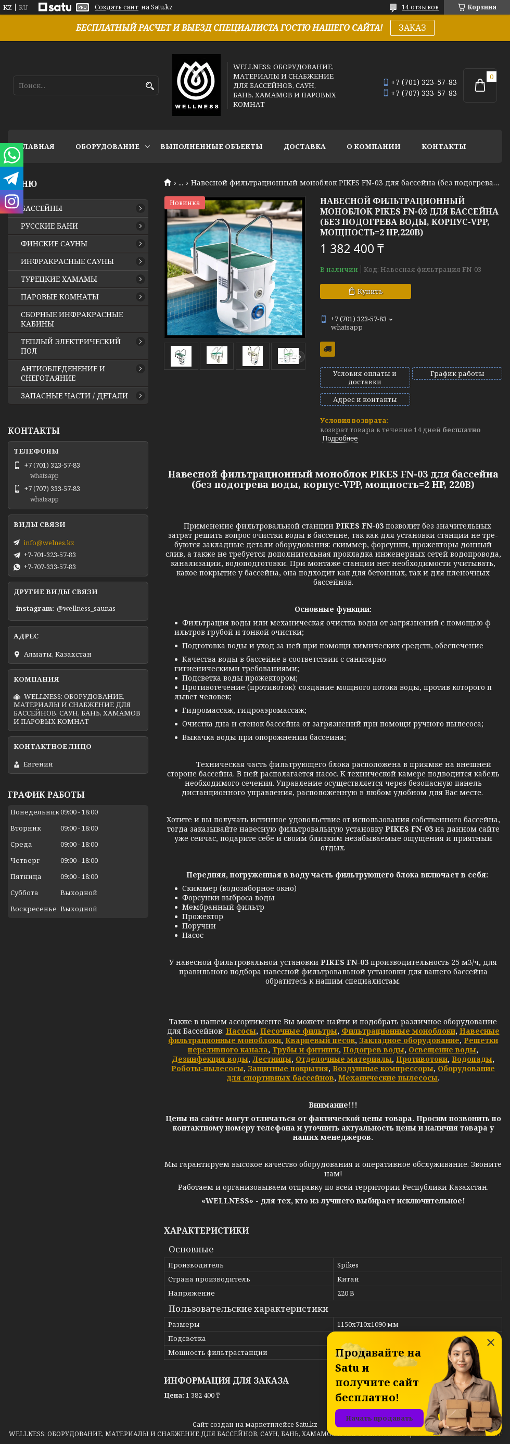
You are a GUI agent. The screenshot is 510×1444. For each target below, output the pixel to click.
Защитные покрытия (288, 1068)
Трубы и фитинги (305, 1049)
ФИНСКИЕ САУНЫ (54, 243)
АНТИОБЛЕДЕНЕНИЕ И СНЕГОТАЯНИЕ (63, 373)
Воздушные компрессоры (383, 1068)
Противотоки (422, 1059)
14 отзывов (420, 7)
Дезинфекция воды (210, 1059)
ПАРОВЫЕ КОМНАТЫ (60, 297)
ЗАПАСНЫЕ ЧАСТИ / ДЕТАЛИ (74, 395)
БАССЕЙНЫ (41, 208)
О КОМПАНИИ (374, 146)
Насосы (241, 1031)
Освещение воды (442, 1049)
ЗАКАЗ (412, 27)
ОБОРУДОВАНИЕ (107, 146)
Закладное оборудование (409, 1040)
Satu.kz (306, 1424)
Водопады (472, 1059)
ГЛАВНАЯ (36, 146)
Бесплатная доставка (327, 349)
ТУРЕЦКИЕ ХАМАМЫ (59, 279)
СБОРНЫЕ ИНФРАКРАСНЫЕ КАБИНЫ (72, 319)
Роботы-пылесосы (207, 1068)
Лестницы (271, 1059)
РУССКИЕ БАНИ (49, 226)
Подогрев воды (373, 1049)
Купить (370, 291)
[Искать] (150, 86)
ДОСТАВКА (305, 146)
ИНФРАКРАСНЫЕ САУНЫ (67, 261)
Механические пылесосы (388, 1078)
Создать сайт (116, 7)
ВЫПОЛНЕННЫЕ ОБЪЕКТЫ (211, 146)
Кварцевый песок (320, 1040)
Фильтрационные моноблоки (398, 1031)
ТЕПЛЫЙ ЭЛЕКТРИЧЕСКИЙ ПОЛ (71, 346)
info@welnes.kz (48, 542)
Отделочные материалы (344, 1059)
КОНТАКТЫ (444, 146)
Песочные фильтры (298, 1031)
